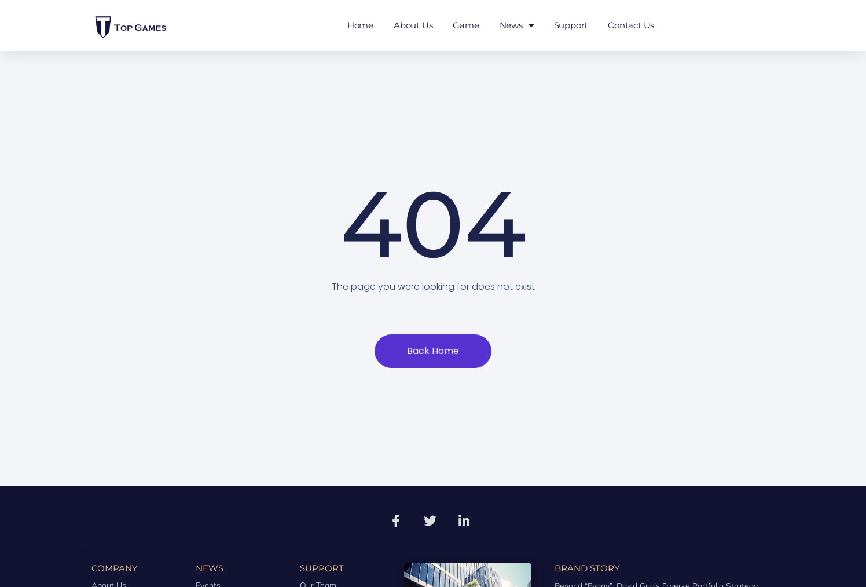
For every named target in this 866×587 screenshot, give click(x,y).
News (517, 26)
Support (571, 25)
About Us (413, 25)
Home (360, 25)
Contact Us (631, 25)
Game (466, 25)
